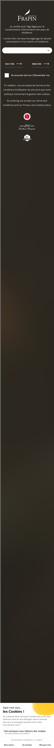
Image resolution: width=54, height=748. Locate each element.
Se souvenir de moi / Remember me (30, 75)
